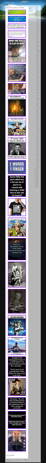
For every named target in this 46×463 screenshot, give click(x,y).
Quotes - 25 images (37, 152)
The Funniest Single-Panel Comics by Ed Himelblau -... (38, 99)
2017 (36, 175)
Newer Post (8, 459)
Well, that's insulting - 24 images (38, 58)
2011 (36, 181)
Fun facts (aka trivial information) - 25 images (38, 141)
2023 (36, 169)
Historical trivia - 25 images (38, 26)
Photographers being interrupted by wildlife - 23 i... (38, 155)
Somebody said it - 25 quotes (37, 64)
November (37, 11)
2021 (36, 171)
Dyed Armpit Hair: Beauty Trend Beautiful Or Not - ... (37, 60)
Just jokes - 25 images (38, 124)
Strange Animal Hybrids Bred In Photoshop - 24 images (38, 51)
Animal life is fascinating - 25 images (37, 162)
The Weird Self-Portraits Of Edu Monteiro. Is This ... (38, 29)
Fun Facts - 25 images (38, 22)
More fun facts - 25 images (37, 108)
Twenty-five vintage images (37, 40)
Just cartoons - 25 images (38, 148)
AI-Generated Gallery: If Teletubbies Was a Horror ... (38, 42)
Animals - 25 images (37, 97)
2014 (36, 178)
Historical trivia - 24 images (38, 55)
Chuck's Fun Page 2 (10, 2)
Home (17, 459)
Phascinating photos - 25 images (37, 85)
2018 (36, 174)
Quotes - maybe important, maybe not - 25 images (37, 111)
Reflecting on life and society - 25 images (37, 46)
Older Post (26, 459)
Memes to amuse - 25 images (37, 134)
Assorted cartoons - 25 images (38, 25)
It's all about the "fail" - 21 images (38, 79)
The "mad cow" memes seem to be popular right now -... (38, 71)
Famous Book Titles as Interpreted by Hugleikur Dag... (38, 20)
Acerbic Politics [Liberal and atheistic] (31, 8)
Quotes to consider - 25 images (38, 144)
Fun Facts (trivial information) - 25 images (38, 68)
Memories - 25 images (38, 136)
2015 (36, 177)
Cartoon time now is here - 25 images (38, 66)
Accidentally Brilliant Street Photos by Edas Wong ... (37, 106)
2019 (36, 173)
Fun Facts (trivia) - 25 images (37, 75)
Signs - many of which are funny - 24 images (37, 93)
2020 (36, 172)
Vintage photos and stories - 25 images (38, 130)
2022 (36, 170)
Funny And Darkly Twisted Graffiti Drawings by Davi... (37, 119)
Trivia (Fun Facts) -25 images (37, 49)
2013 (36, 179)
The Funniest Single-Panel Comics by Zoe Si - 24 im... (38, 81)
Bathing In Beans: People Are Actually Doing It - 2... (38, 36)
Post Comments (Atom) (12, 461)
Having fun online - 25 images (37, 122)
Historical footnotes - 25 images (37, 103)
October (37, 13)
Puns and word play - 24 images (38, 54)
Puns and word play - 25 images (38, 32)
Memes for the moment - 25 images (38, 114)
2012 (36, 180)
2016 (36, 176)
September (37, 14)
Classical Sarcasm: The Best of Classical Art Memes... (37, 89)
